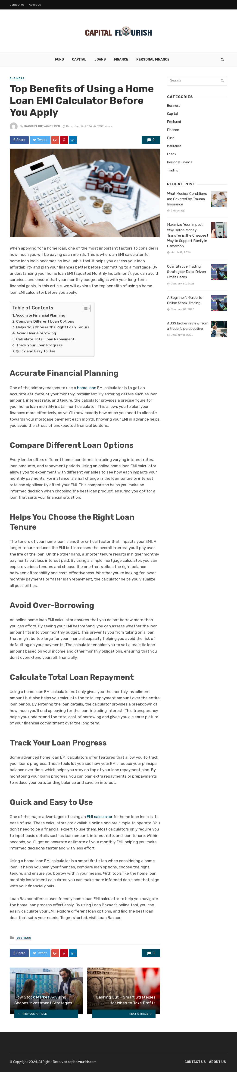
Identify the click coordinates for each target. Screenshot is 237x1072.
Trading (172, 170)
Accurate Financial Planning (40, 315)
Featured (174, 122)
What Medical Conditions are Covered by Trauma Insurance (187, 199)
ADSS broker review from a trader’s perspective (187, 326)
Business (17, 78)
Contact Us (17, 4)
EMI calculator (99, 816)
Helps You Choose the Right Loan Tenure (53, 327)
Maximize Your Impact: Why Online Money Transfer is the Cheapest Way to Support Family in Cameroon (187, 235)
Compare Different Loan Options (45, 321)
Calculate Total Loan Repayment (45, 339)
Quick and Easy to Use (35, 351)
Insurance (174, 146)
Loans (100, 59)
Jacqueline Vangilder (42, 126)
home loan (86, 387)
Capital (79, 59)
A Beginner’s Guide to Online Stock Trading (184, 300)
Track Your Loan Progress (39, 345)
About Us (35, 4)
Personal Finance (152, 59)
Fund (59, 59)
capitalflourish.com (82, 1062)
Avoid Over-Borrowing (36, 333)
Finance (121, 59)
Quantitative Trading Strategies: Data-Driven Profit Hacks (186, 271)
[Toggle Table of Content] (84, 308)
